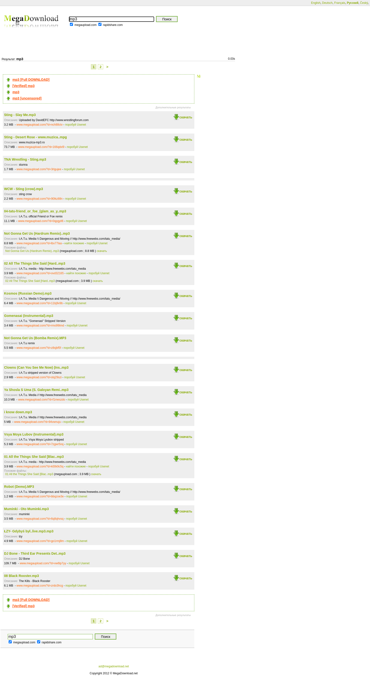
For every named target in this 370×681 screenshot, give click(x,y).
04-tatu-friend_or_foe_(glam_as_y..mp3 (35, 211)
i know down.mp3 (18, 412)
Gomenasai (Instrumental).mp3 (28, 316)
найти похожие (74, 243)
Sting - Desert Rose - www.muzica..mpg (35, 137)
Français (339, 3)
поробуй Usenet (75, 124)
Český (364, 3)
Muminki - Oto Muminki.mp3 (26, 509)
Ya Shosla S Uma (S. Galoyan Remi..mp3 (36, 390)
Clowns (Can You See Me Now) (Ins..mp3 (36, 367)
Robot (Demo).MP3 (19, 487)
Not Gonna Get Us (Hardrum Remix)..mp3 (37, 233)
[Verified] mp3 (23, 86)
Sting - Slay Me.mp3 (20, 115)
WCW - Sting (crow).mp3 (23, 189)
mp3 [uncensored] (26, 98)
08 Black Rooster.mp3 (21, 576)
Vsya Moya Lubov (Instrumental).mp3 (33, 434)
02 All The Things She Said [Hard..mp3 (34, 263)
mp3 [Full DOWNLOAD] (31, 79)
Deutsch (327, 3)
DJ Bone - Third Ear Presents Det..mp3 (35, 553)
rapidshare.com (113, 25)
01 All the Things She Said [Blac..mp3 (34, 457)
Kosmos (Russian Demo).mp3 (27, 293)
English (315, 3)
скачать (185, 117)
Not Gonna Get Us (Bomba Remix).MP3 (35, 338)
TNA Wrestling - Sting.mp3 (25, 159)
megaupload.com (85, 25)
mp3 (15, 92)
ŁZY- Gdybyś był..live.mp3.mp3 (28, 531)
